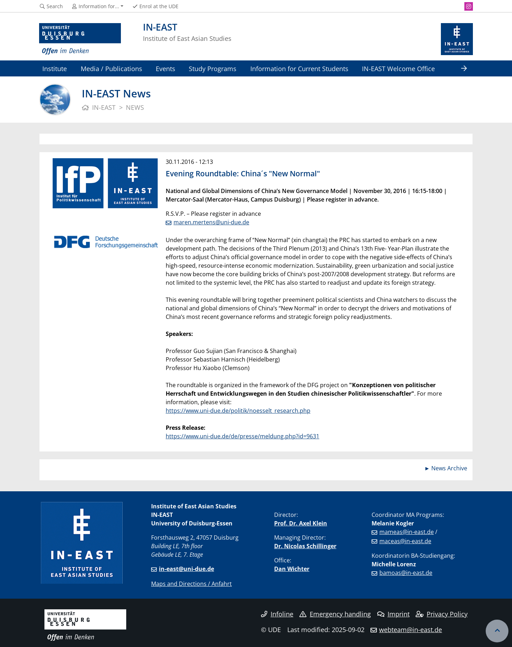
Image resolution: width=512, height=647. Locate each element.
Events (165, 68)
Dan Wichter (291, 569)
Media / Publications (111, 68)
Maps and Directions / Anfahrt (191, 584)
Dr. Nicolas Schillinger (305, 546)
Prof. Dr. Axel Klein (300, 523)
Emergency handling (335, 614)
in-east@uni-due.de (186, 569)
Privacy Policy (442, 614)
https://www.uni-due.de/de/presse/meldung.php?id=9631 (242, 436)
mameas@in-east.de (406, 532)
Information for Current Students (299, 68)
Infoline (277, 614)
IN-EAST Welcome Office (398, 68)
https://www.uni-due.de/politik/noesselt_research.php (238, 411)
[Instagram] (468, 6)
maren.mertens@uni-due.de (211, 222)
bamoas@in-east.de (405, 573)
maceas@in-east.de (405, 541)
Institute (54, 68)
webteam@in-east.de (410, 629)
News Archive (449, 468)
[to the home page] (80, 39)
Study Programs (212, 68)
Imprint (393, 614)
